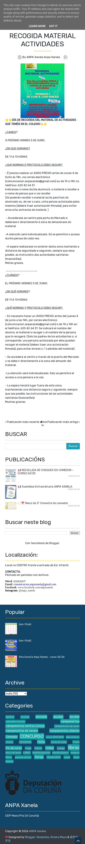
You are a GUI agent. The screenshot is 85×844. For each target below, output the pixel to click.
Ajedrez (10, 717)
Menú (9, 757)
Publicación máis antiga (62, 422)
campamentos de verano (22, 730)
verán (67, 757)
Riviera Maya (59, 837)
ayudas (74, 716)
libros (73, 747)
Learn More (37, 26)
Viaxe (76, 757)
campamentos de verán (66, 726)
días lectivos (72, 737)
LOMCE (26, 752)
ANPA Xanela (37, 831)
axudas (58, 716)
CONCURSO (32, 736)
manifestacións (60, 752)
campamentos (70, 721)
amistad (25, 717)
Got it (53, 26)
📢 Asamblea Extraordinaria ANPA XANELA (45, 486)
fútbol (50, 748)
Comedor (11, 736)
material (75, 752)
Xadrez (9, 761)
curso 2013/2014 (55, 737)
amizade (41, 716)
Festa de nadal (58, 742)
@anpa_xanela (27, 590)
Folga (28, 748)
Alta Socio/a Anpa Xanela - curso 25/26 (42, 657)
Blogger (54, 543)
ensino (9, 742)
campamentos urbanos (64, 730)
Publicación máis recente (23, 422)
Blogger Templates (37, 837)
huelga (60, 748)
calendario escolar (15, 721)
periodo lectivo (23, 757)
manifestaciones (41, 752)
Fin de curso (14, 748)
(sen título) (25, 624)
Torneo (39, 757)
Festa (41, 741)
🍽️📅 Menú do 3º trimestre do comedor (43, 503)
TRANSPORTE (53, 757)
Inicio (44, 423)
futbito (38, 748)
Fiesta (76, 742)
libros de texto (13, 752)
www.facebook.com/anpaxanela (35, 587)
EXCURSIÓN (25, 742)
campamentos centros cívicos (25, 726)
